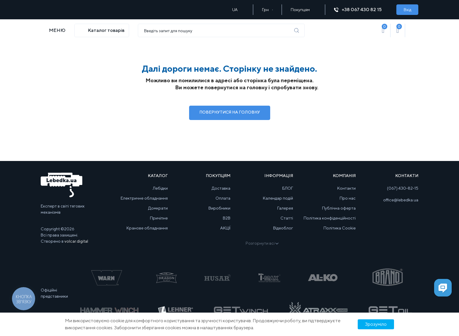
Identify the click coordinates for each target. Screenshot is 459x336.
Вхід (407, 9)
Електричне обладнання (144, 198)
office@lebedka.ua (400, 200)
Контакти (346, 188)
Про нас (348, 198)
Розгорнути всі (262, 243)
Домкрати (158, 208)
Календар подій (278, 198)
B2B (226, 218)
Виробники (219, 208)
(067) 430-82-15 (402, 188)
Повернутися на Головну (229, 112)
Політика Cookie (339, 228)
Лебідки (160, 188)
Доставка (221, 188)
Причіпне (159, 218)
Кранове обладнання (147, 228)
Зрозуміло (376, 324)
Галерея (285, 208)
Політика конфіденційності (330, 218)
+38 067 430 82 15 (361, 9)
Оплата (222, 198)
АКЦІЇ (225, 228)
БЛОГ (287, 188)
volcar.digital (76, 241)
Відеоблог (283, 228)
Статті (286, 218)
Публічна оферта (339, 208)
